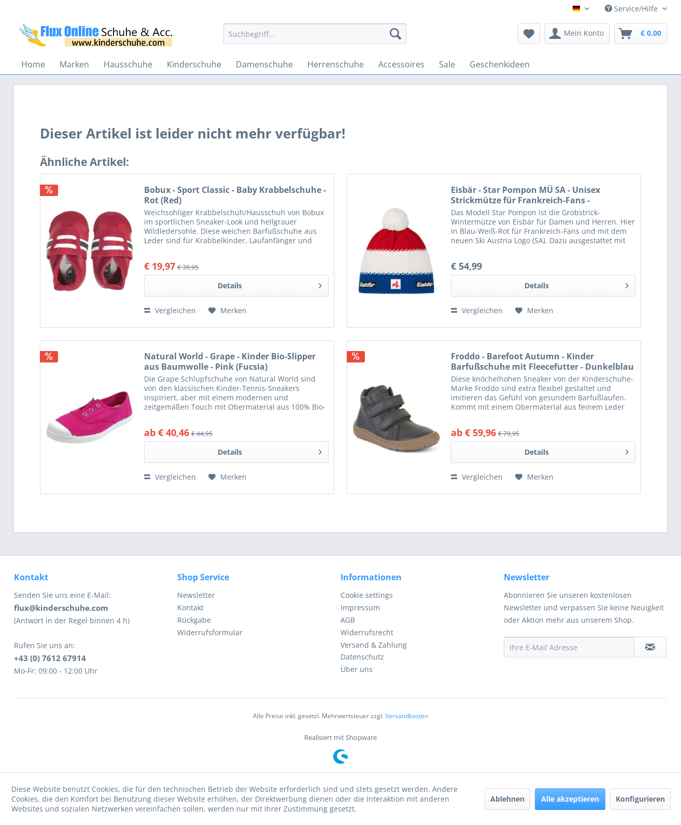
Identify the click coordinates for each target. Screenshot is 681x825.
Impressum (360, 607)
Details (270, 283)
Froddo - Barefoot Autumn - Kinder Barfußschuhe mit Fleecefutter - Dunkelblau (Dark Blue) (542, 361)
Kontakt (190, 607)
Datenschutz (362, 657)
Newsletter (196, 595)
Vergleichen (170, 310)
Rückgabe (194, 620)
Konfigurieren (640, 799)
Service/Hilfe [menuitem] (632, 8)
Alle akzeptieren (570, 799)
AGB (347, 620)
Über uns (356, 669)
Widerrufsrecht (366, 632)
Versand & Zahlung (373, 645)
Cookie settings (366, 595)
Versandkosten (406, 715)
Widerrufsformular (210, 632)
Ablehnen (507, 799)
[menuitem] (314, 33)
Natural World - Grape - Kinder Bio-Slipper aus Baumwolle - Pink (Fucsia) (230, 361)
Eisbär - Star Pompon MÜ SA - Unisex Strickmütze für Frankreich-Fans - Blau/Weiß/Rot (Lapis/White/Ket (525, 195)
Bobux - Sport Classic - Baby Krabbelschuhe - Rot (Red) (235, 195)
